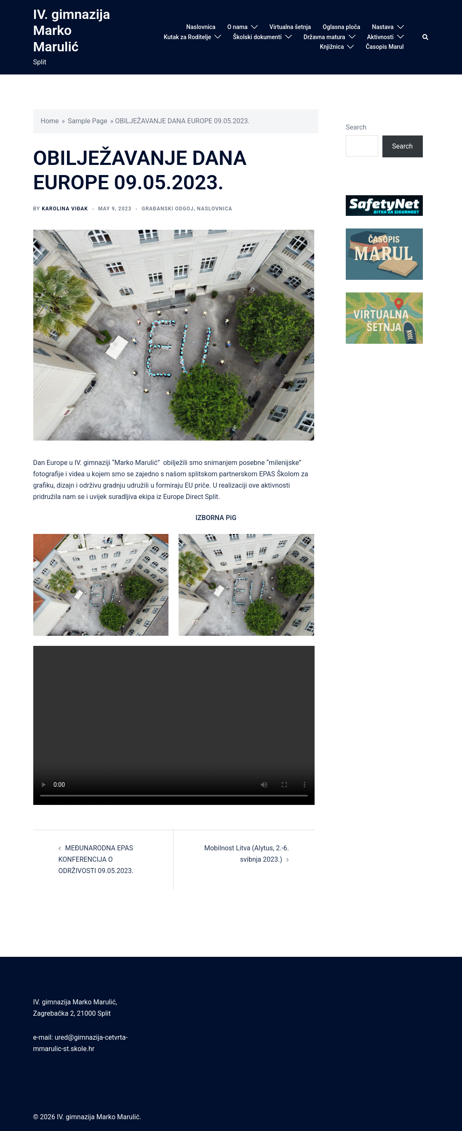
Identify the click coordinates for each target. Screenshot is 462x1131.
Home (50, 121)
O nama (237, 27)
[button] (425, 37)
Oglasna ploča (341, 27)
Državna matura (324, 37)
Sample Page (87, 121)
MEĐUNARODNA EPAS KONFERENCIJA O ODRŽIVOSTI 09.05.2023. (96, 859)
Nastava (382, 27)
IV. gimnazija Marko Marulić (71, 30)
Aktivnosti (380, 37)
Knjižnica (332, 46)
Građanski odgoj (168, 209)
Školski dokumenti (257, 37)
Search (356, 127)
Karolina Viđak (65, 209)
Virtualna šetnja (290, 27)
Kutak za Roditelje (187, 37)
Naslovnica (200, 27)
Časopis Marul (384, 46)
